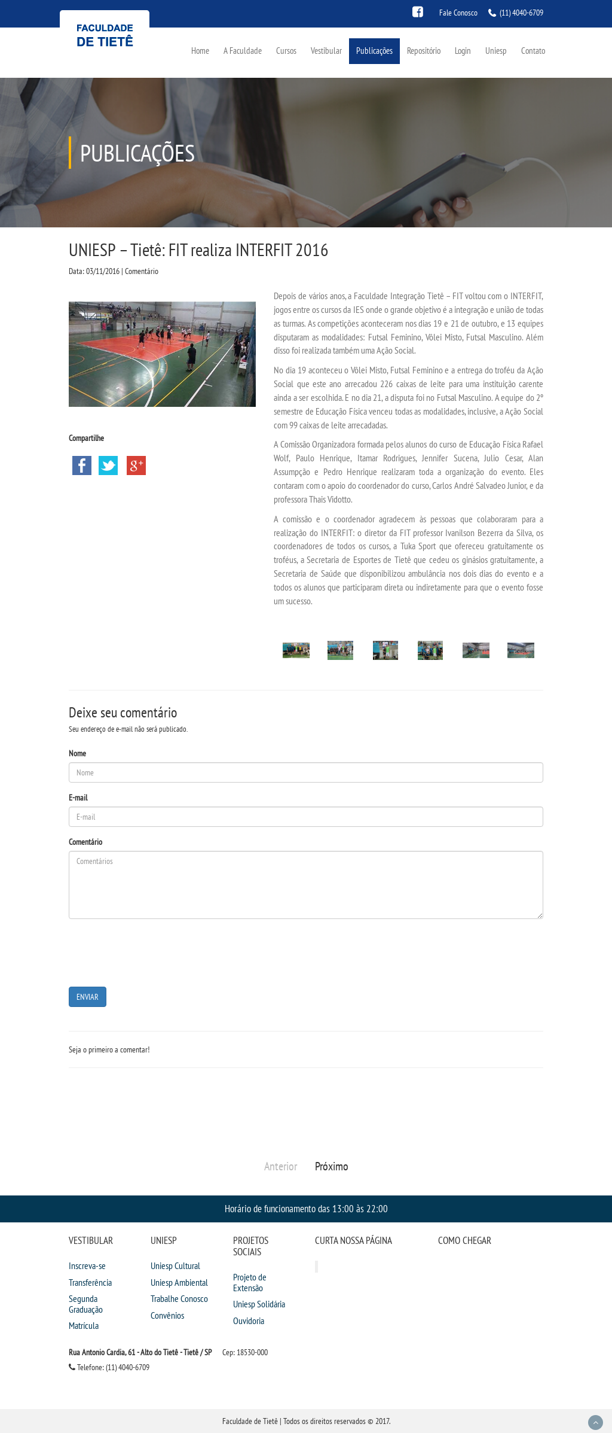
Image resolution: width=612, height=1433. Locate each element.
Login (463, 50)
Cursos (286, 50)
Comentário (85, 841)
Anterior (280, 1166)
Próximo (331, 1166)
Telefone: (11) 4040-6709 (109, 1367)
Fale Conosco (458, 12)
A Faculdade (243, 50)
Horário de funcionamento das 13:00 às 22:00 (306, 1208)
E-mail (78, 797)
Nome (77, 753)
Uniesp (496, 50)
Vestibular (326, 50)
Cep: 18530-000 (245, 1352)
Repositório (423, 50)
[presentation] (159, 951)
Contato (533, 50)
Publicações (374, 50)
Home (200, 50)
